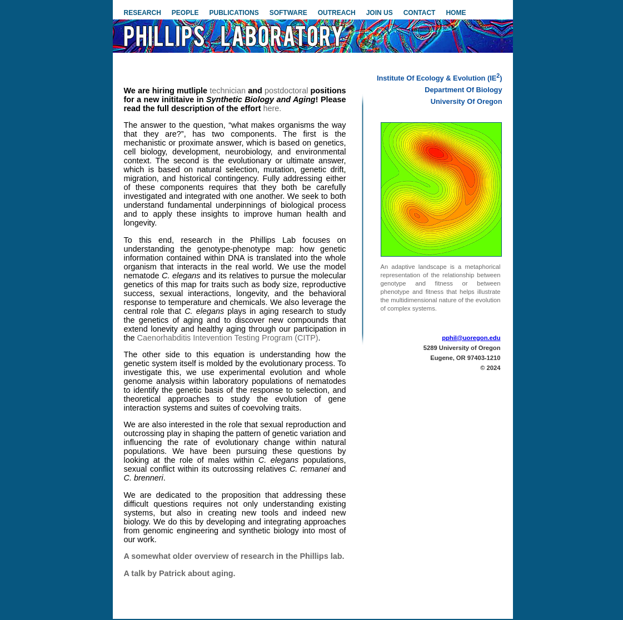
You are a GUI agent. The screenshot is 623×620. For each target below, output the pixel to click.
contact (419, 13)
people (185, 13)
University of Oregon (466, 101)
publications (234, 13)
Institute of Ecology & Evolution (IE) (439, 78)
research (142, 13)
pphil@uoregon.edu (471, 337)
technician (228, 90)
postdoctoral (286, 90)
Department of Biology (463, 90)
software (288, 13)
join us (379, 13)
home (456, 13)
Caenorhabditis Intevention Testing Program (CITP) (227, 337)
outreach (337, 13)
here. (272, 108)
